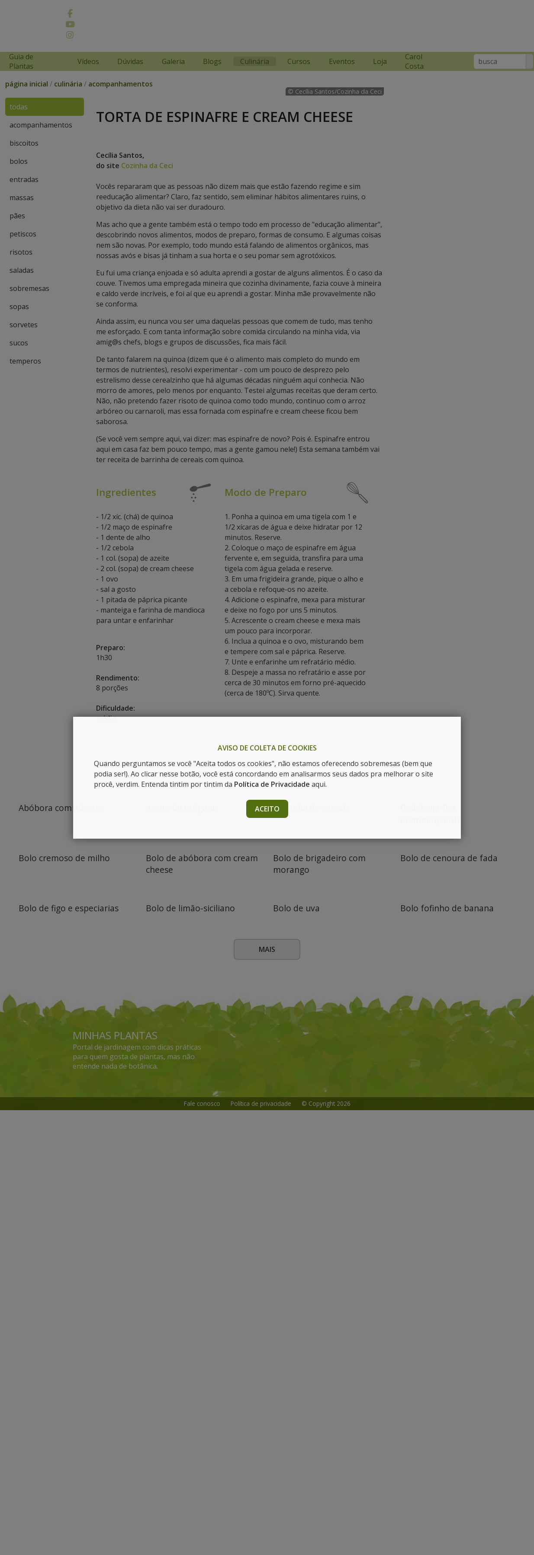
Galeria (173, 61)
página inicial (26, 92)
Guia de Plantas (21, 61)
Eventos (342, 61)
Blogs (212, 61)
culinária (68, 92)
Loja (380, 61)
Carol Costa (414, 61)
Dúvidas (130, 61)
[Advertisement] (327, 27)
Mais (267, 1394)
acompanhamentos (120, 92)
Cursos (298, 61)
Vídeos (88, 61)
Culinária (254, 61)
